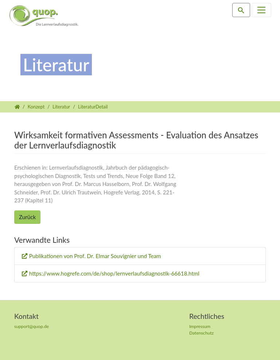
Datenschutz (201, 333)
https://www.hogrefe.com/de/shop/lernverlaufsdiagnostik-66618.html (114, 273)
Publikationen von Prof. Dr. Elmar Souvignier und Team (95, 256)
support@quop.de (31, 326)
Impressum (199, 326)
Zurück (27, 217)
